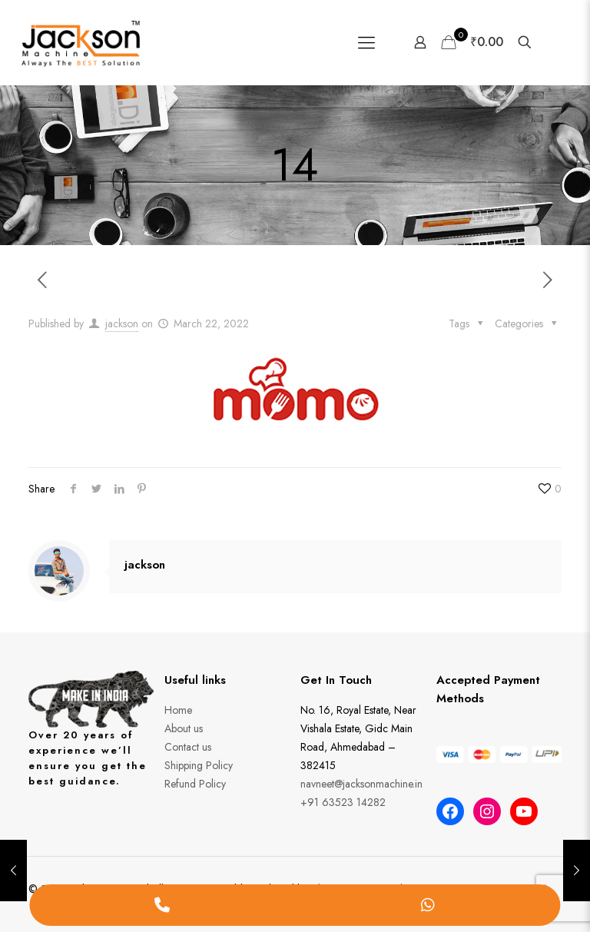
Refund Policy (195, 783)
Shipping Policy (198, 765)
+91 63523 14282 (343, 802)
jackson (121, 323)
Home (178, 710)
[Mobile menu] (366, 42)
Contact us (187, 747)
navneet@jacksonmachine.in (361, 783)
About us (183, 728)
